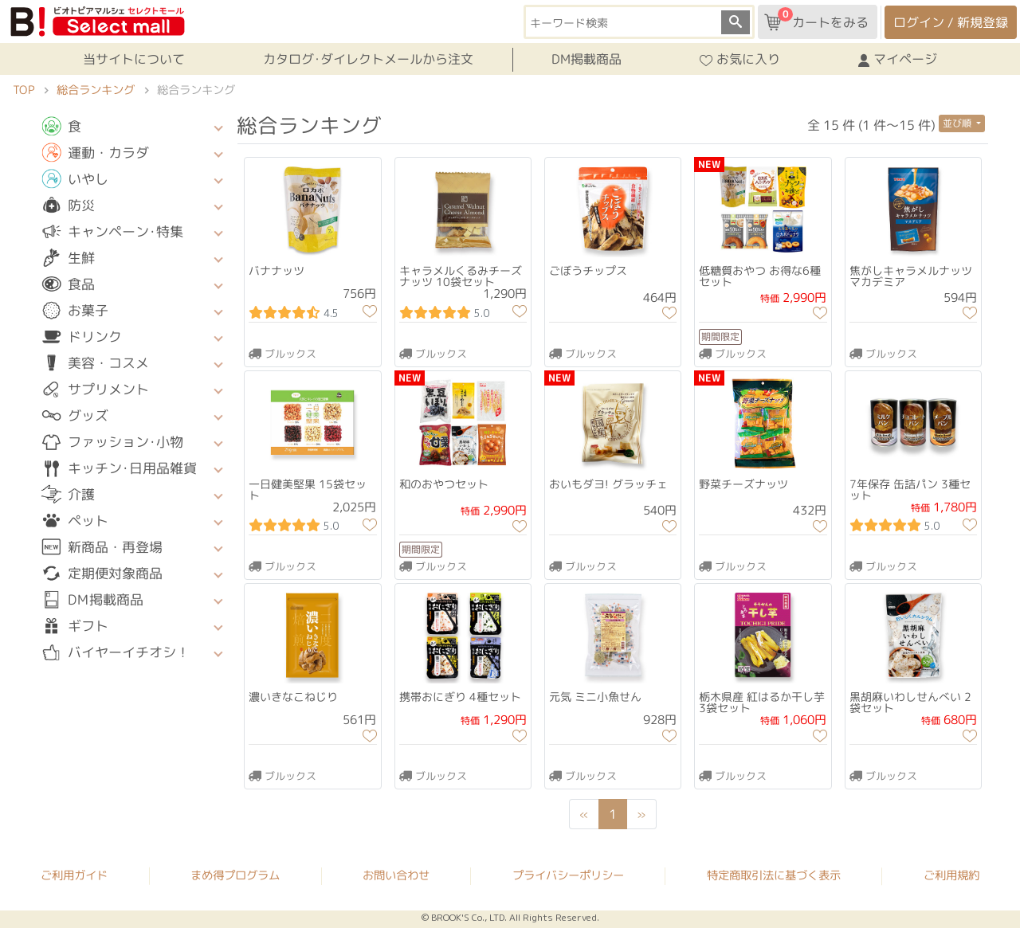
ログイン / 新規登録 (950, 22)
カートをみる (816, 19)
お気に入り (740, 60)
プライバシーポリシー (568, 875)
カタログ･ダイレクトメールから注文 (368, 59)
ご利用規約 (951, 876)
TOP (23, 90)
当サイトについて (134, 59)
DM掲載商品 (586, 59)
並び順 (958, 123)
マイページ (897, 60)
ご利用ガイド (74, 875)
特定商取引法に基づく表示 (774, 876)
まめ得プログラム (235, 875)
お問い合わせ (396, 875)
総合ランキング (96, 90)
